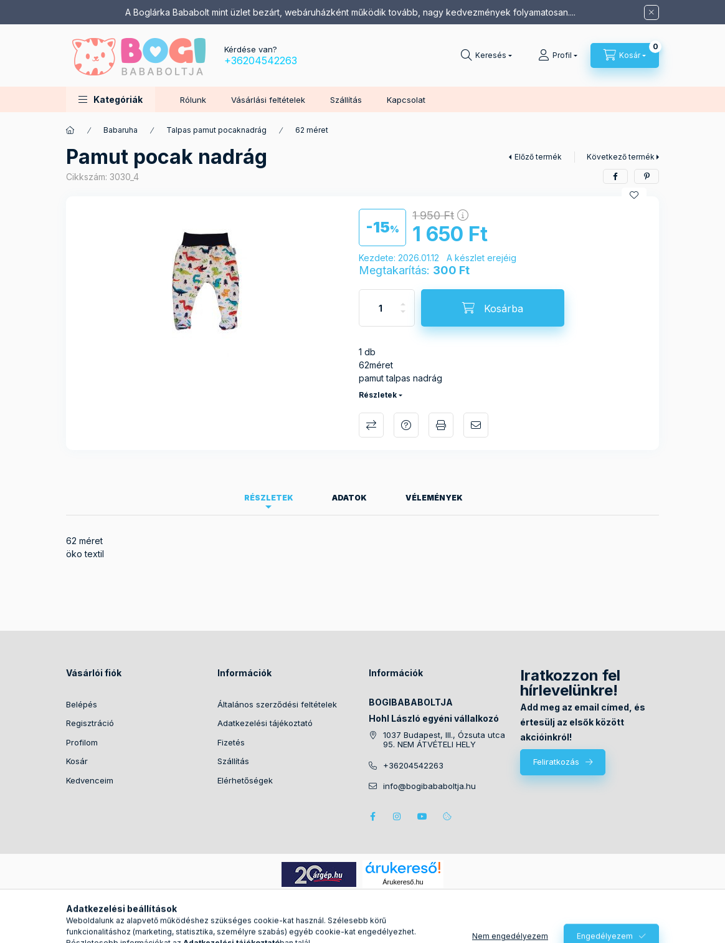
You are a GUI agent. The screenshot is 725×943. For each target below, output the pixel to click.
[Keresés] (486, 55)
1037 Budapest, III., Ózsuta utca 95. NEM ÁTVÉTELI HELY (444, 740)
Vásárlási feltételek (268, 100)
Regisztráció (90, 723)
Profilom (82, 742)
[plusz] (403, 299)
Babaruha (120, 130)
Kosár (77, 761)
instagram (397, 816)
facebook (372, 816)
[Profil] (557, 55)
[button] (110, 99)
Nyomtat (441, 425)
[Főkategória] (70, 130)
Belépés (81, 704)
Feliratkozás (556, 762)
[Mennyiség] (380, 308)
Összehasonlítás (371, 425)
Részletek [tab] (268, 497)
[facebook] (615, 176)
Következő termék (621, 156)
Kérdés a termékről (406, 425)
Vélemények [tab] (434, 497)
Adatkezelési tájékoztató (265, 723)
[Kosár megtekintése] (624, 55)
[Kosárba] (492, 308)
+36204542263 (260, 60)
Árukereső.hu (402, 882)
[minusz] (403, 317)
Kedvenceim (89, 780)
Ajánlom (475, 425)
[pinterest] (646, 176)
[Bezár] (651, 12)
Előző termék (538, 156)
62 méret (311, 130)
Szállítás (346, 100)
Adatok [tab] (349, 497)
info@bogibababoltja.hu (429, 786)
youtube (422, 816)
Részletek (378, 395)
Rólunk (193, 100)
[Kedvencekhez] (634, 195)
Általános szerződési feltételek (277, 704)
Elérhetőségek (245, 780)
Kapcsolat (406, 100)
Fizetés (231, 742)
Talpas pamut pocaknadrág (216, 130)
